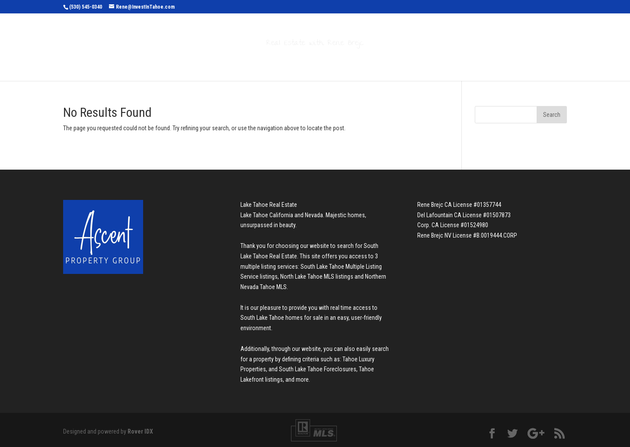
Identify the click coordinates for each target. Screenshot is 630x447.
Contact (423, 62)
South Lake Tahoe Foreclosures (317, 369)
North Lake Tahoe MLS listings (316, 276)
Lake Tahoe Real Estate (268, 204)
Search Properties (238, 62)
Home (185, 62)
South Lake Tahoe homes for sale (281, 317)
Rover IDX (140, 431)
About (378, 62)
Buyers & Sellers (320, 62)
